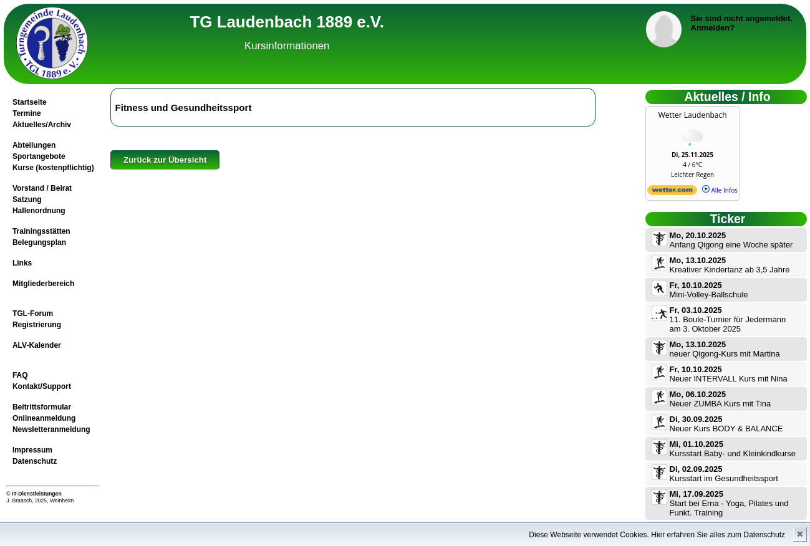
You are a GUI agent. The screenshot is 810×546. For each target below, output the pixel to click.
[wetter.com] (672, 192)
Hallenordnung (38, 210)
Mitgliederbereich (43, 283)
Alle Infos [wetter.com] (720, 190)
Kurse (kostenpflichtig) (53, 167)
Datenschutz (34, 461)
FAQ (20, 375)
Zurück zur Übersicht (164, 160)
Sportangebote (38, 156)
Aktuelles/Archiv (41, 124)
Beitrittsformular (41, 407)
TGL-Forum (32, 313)
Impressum (32, 450)
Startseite (29, 102)
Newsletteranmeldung (51, 429)
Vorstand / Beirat (42, 188)
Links (22, 263)
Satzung (27, 199)
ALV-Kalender (36, 345)
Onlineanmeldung (43, 418)
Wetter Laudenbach (692, 115)
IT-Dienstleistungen (37, 494)
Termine (26, 113)
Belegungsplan (39, 242)
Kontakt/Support (41, 386)
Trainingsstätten (41, 231)
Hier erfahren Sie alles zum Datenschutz (718, 534)
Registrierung (36, 324)
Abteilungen (33, 145)
